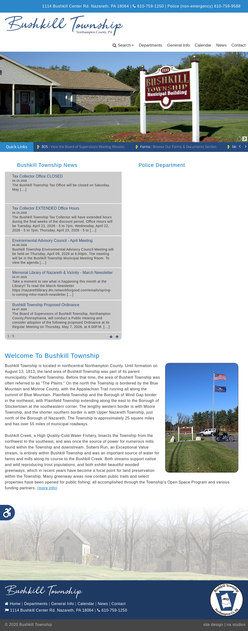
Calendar (203, 45)
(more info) (47, 488)
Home (13, 604)
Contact (238, 45)
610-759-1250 (148, 6)
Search (123, 45)
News (221, 45)
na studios (236, 625)
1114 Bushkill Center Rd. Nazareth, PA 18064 (49, 610)
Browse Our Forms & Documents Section (178, 147)
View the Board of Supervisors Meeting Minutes (83, 147)
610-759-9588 (227, 6)
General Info (178, 45)
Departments (150, 45)
